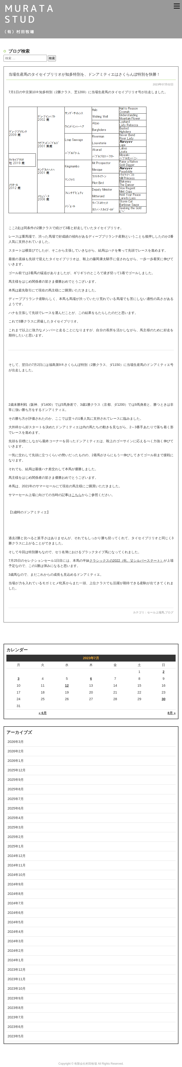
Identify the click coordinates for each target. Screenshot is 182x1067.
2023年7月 (16, 1017)
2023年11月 (17, 979)
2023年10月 (17, 988)
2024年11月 (17, 865)
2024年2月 (16, 950)
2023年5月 (16, 1036)
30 (163, 699)
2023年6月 (16, 1027)
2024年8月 (16, 894)
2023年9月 (16, 998)
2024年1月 (16, 960)
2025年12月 (17, 770)
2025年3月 (16, 827)
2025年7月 (16, 799)
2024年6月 (16, 913)
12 (67, 685)
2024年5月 (16, 922)
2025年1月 (16, 846)
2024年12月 (17, 856)
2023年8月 (16, 1008)
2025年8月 (16, 789)
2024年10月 (17, 875)
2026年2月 (16, 751)
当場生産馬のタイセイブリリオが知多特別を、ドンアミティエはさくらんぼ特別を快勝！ (84, 74)
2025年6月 (16, 808)
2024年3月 (16, 941)
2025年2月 (16, 837)
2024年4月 (16, 932)
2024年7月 (16, 903)
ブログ (169, 612)
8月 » (172, 713)
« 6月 (43, 713)
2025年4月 (16, 818)
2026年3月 (16, 742)
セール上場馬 (155, 612)
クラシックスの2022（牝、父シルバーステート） (126, 560)
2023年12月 (17, 969)
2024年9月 (16, 884)
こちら (77, 495)
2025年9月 (16, 780)
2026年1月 (16, 761)
